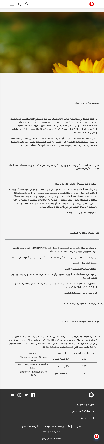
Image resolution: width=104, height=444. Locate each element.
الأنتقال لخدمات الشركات (57, 426)
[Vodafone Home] (91, 4)
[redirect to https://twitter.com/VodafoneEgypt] (26, 395)
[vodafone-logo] (91, 395)
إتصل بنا (77, 426)
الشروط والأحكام (31, 426)
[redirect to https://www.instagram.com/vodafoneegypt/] (19, 395)
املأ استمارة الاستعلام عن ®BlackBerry (84, 303)
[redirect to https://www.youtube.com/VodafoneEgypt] (12, 395)
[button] (26, 4)
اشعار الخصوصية (52, 432)
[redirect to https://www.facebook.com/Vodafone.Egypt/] (33, 395)
